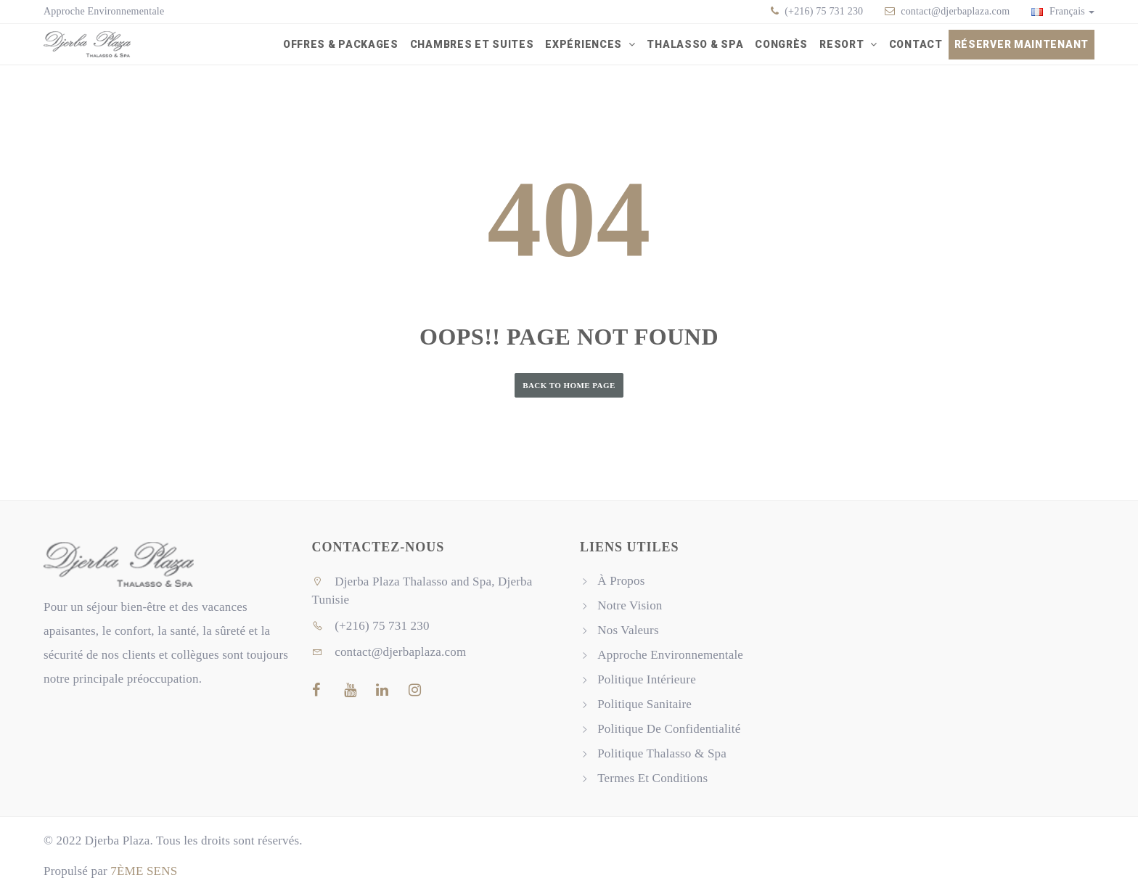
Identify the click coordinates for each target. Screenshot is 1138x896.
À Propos (620, 581)
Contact (916, 44)
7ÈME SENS (143, 872)
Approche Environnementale (104, 11)
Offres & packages (340, 44)
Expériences (584, 44)
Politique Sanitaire (644, 705)
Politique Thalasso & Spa (661, 754)
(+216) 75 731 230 (823, 11)
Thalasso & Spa (695, 44)
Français (1062, 11)
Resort (843, 44)
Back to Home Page (569, 385)
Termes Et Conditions (652, 779)
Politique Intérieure (646, 680)
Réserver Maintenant (1021, 44)
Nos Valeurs (628, 631)
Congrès (781, 44)
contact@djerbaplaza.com (955, 11)
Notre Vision (629, 606)
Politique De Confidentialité (668, 729)
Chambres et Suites (472, 44)
